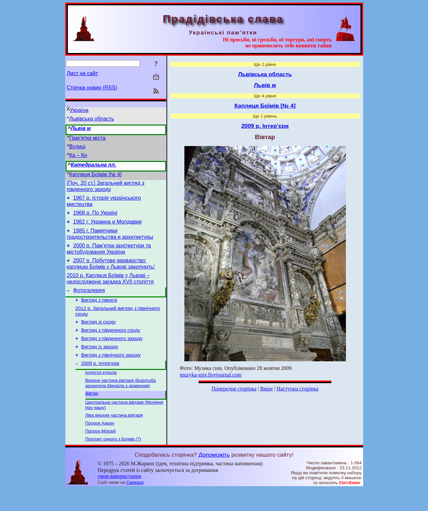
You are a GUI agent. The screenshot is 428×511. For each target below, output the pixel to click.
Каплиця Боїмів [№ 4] (95, 174)
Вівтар (91, 412)
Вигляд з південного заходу (112, 352)
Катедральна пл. (93, 165)
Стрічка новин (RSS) (92, 87)
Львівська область (91, 119)
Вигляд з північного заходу (111, 371)
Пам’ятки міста (87, 138)
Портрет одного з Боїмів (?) (113, 461)
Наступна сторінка (297, 388)
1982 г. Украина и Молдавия (107, 226)
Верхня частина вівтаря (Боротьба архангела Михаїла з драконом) (120, 401)
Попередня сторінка (234, 388)
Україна (79, 110)
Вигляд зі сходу (98, 333)
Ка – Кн (78, 155)
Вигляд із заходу (99, 361)
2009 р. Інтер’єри (100, 380)
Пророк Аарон (99, 443)
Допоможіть (214, 477)
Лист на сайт (82, 73)
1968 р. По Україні (95, 216)
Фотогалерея (89, 299)
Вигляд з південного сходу (110, 343)
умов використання (119, 498)
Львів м (81, 128)
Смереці (135, 504)
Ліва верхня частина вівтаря (114, 435)
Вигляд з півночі (99, 310)
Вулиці (77, 146)
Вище (266, 388)
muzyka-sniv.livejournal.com (210, 375)
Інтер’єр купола (101, 389)
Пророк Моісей (100, 452)
